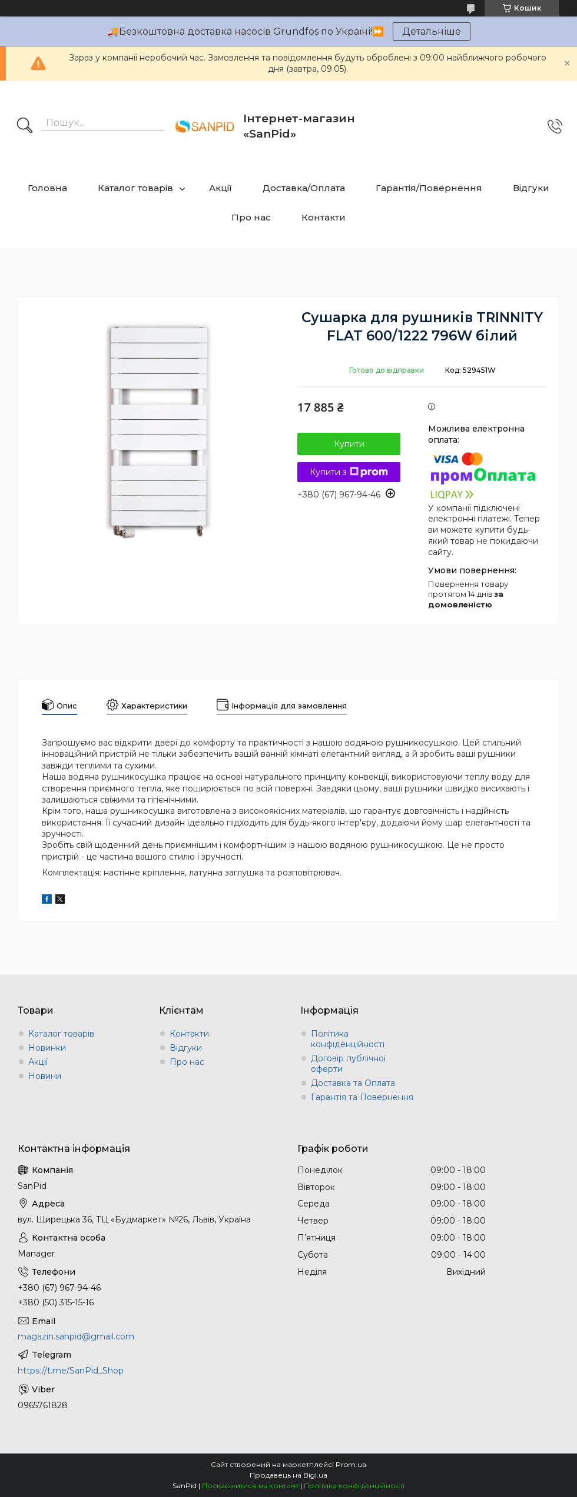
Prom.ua (351, 1464)
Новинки (47, 1047)
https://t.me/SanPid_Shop (71, 1370)
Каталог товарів (135, 187)
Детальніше (431, 31)
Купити (349, 444)
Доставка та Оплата (353, 1083)
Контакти (323, 217)
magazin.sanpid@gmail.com (76, 1336)
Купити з (349, 472)
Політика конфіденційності (347, 1039)
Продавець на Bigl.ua (288, 1475)
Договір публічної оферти (348, 1063)
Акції (220, 187)
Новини (44, 1076)
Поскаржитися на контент (250, 1485)
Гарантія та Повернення (362, 1097)
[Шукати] (25, 126)
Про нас (251, 217)
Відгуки (531, 187)
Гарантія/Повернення (429, 187)
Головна (47, 187)
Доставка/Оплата (304, 187)
